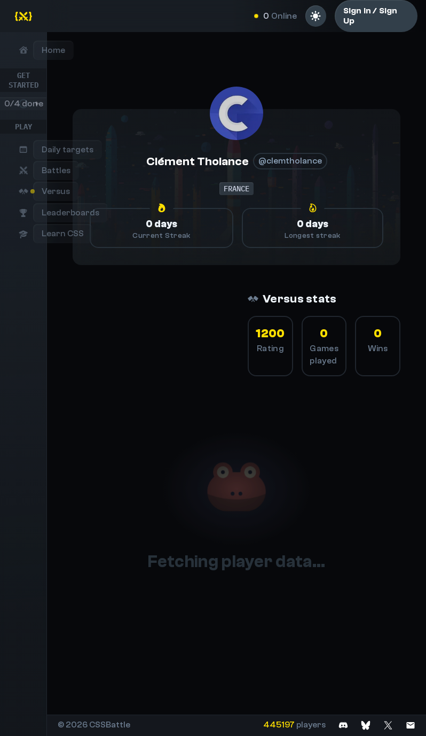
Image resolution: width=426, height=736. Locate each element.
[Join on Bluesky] (365, 725)
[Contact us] (410, 725)
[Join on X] (388, 725)
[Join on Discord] (343, 725)
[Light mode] (315, 16)
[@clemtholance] (236, 113)
